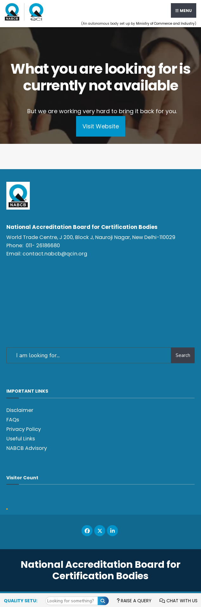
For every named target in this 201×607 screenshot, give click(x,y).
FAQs (12, 419)
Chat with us (178, 601)
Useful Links (20, 438)
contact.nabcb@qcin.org (55, 253)
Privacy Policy (23, 429)
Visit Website (100, 126)
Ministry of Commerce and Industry (165, 23)
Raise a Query (134, 601)
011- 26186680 (43, 245)
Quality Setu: (20, 601)
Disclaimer (19, 410)
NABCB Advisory (26, 448)
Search (183, 355)
